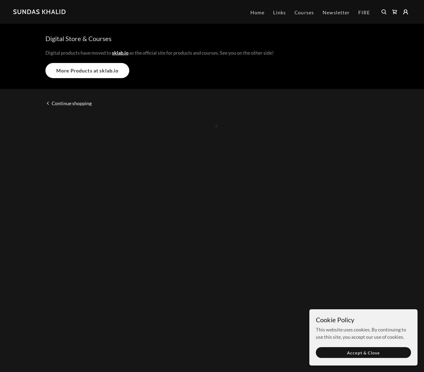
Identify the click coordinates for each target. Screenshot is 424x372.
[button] (394, 11)
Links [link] (279, 12)
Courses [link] (304, 12)
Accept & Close (363, 352)
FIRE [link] (364, 12)
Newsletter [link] (336, 12)
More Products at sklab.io (87, 71)
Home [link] (257, 12)
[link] (39, 12)
